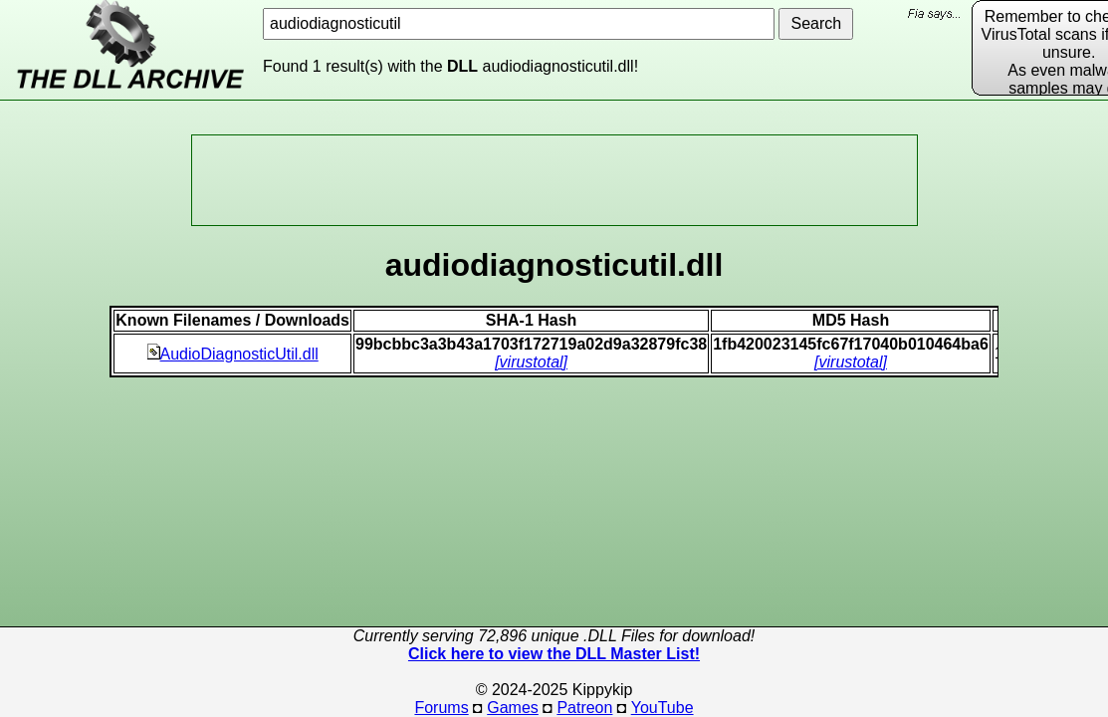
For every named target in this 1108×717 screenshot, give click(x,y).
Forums (441, 707)
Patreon (584, 707)
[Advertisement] (554, 180)
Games (513, 707)
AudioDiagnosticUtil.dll (233, 354)
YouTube (662, 707)
